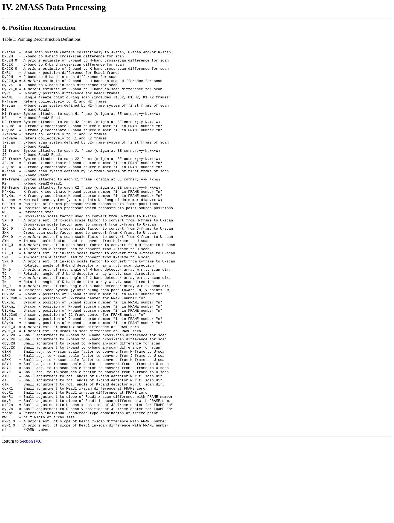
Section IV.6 (30, 518)
